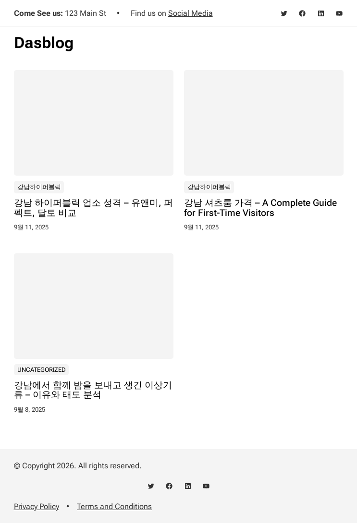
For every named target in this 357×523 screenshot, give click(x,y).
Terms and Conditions (114, 506)
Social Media (190, 13)
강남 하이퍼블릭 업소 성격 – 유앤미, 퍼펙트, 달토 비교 (93, 208)
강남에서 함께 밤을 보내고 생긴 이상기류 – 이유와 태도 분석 (93, 390)
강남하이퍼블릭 (39, 186)
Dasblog (44, 43)
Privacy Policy (36, 506)
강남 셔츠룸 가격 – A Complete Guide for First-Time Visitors (260, 208)
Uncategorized (41, 369)
